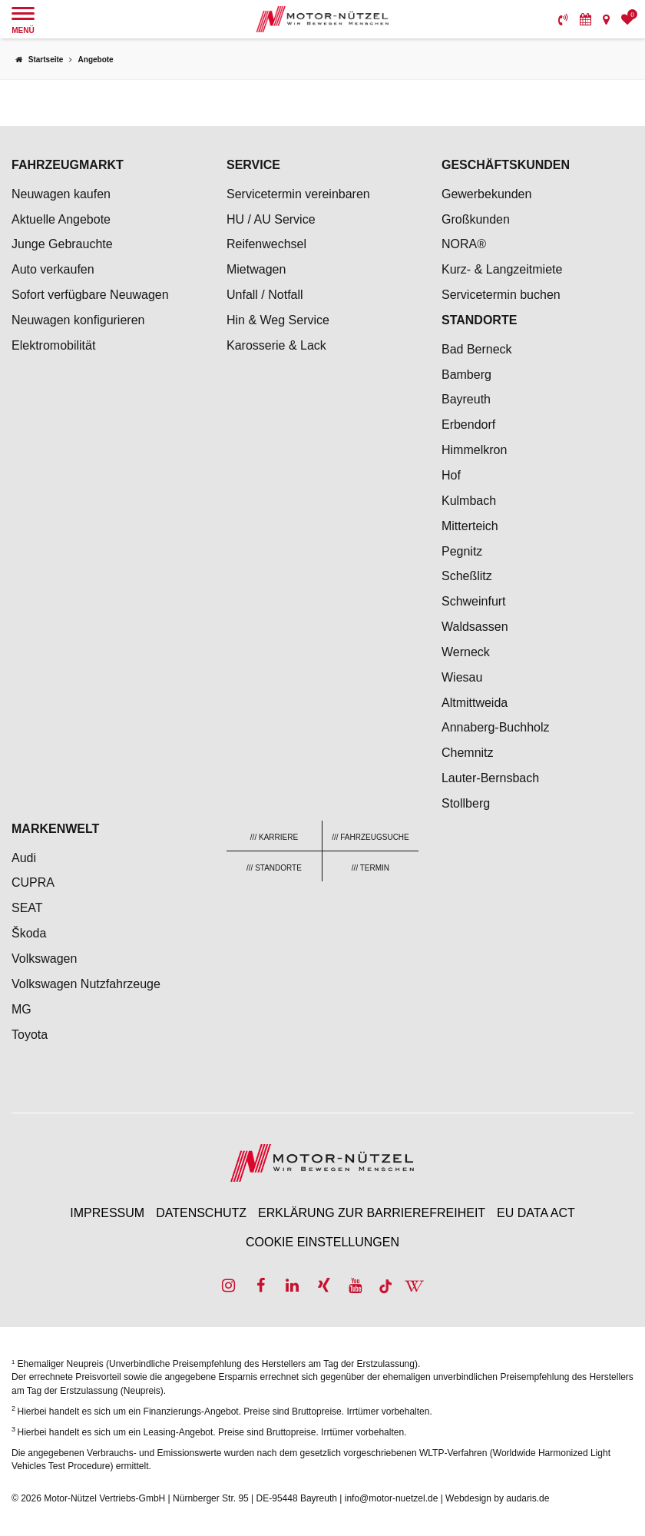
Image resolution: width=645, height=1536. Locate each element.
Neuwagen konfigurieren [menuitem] (78, 320)
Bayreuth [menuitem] (466, 399)
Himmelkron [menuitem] (474, 449)
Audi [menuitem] (24, 857)
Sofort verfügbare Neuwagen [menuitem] (90, 294)
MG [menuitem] (21, 1009)
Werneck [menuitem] (466, 652)
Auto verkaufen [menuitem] (53, 269)
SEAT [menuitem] (27, 907)
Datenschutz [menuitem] (201, 1212)
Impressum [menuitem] (107, 1212)
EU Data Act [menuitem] (536, 1212)
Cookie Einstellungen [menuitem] (322, 1242)
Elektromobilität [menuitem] (53, 345)
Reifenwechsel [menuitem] (266, 243)
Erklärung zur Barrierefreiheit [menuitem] (371, 1212)
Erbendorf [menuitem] (468, 424)
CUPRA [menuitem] (33, 882)
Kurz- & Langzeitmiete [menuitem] (502, 269)
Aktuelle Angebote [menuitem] (61, 219)
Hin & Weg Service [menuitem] (278, 320)
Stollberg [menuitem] (466, 803)
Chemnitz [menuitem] (468, 752)
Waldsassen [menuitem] (475, 626)
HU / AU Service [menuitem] (271, 219)
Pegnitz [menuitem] (462, 551)
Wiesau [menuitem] (462, 677)
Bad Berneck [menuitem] (477, 349)
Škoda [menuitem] (29, 933)
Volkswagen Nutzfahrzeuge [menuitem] (86, 983)
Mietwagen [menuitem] (256, 269)
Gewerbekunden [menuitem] (486, 194)
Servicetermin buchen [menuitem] (501, 294)
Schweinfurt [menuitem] (474, 601)
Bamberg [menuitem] (466, 374)
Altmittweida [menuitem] (475, 702)
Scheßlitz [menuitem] (467, 575)
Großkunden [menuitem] (476, 219)
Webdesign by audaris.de (497, 1498)
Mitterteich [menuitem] (470, 525)
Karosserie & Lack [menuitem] (276, 345)
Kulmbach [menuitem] (469, 500)
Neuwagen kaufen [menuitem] (61, 194)
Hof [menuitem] (451, 475)
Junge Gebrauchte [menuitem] (62, 243)
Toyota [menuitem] (30, 1034)
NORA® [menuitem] (465, 243)
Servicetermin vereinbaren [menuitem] (298, 194)
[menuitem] (563, 19)
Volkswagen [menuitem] (44, 958)
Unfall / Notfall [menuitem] (265, 294)
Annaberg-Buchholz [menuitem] (496, 727)
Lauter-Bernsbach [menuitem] (490, 778)
